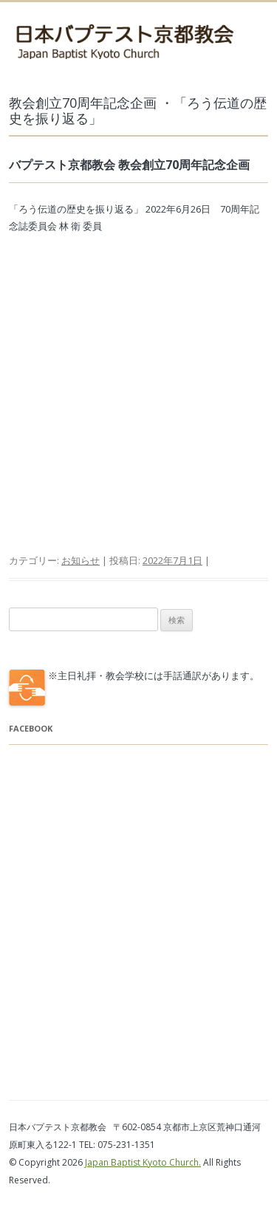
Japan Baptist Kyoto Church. (143, 1162)
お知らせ (80, 560)
